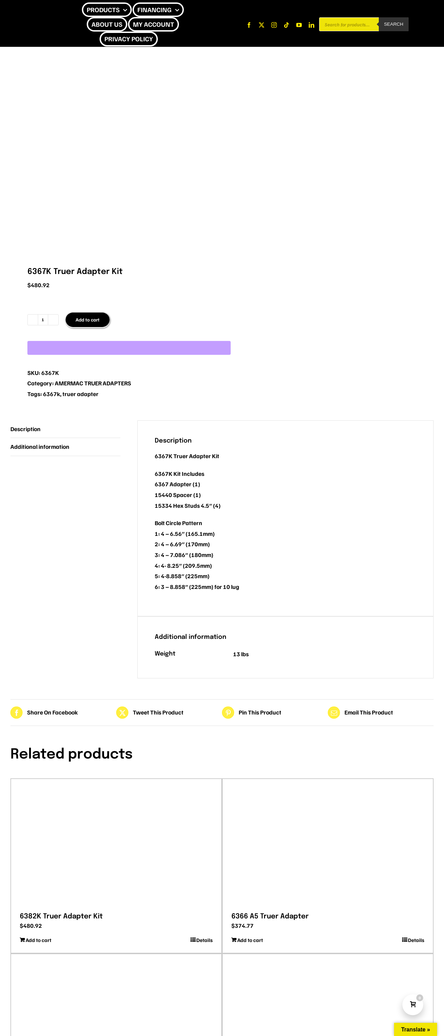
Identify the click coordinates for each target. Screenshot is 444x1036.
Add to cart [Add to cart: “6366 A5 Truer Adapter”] (250, 940)
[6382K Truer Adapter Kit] (116, 843)
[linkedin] (311, 25)
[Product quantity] (43, 320)
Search (393, 24)
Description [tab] (25, 429)
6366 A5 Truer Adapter (270, 916)
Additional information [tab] (39, 446)
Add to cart (88, 320)
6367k (51, 393)
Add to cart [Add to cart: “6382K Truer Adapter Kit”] (38, 940)
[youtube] (299, 25)
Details (204, 940)
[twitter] (261, 25)
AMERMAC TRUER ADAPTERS (93, 383)
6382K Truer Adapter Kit (61, 916)
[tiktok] (286, 25)
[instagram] (274, 25)
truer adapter (80, 393)
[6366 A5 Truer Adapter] (327, 843)
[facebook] (249, 25)
